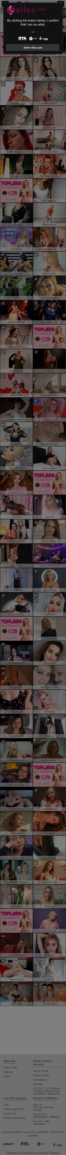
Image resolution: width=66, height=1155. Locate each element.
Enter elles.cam (33, 47)
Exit (33, 32)
